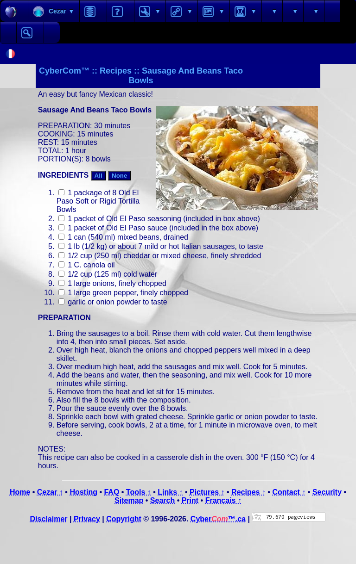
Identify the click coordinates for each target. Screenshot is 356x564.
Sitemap (128, 500)
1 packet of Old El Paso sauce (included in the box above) (158, 228)
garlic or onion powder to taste (112, 302)
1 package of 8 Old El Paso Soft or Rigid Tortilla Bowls (98, 201)
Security (327, 492)
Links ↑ (170, 492)
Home (20, 492)
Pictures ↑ (207, 492)
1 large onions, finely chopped (112, 283)
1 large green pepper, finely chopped (123, 293)
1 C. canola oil (86, 265)
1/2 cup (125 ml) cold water (107, 274)
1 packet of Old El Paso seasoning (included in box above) (159, 219)
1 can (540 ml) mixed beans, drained (123, 237)
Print (190, 500)
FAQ (111, 492)
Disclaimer (49, 519)
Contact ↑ (288, 492)
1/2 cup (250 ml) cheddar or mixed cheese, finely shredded (159, 256)
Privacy (87, 519)
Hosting (83, 492)
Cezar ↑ (50, 492)
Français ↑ (223, 500)
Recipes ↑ (248, 492)
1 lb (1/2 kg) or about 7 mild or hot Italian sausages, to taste (160, 246)
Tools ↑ (138, 492)
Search (162, 500)
